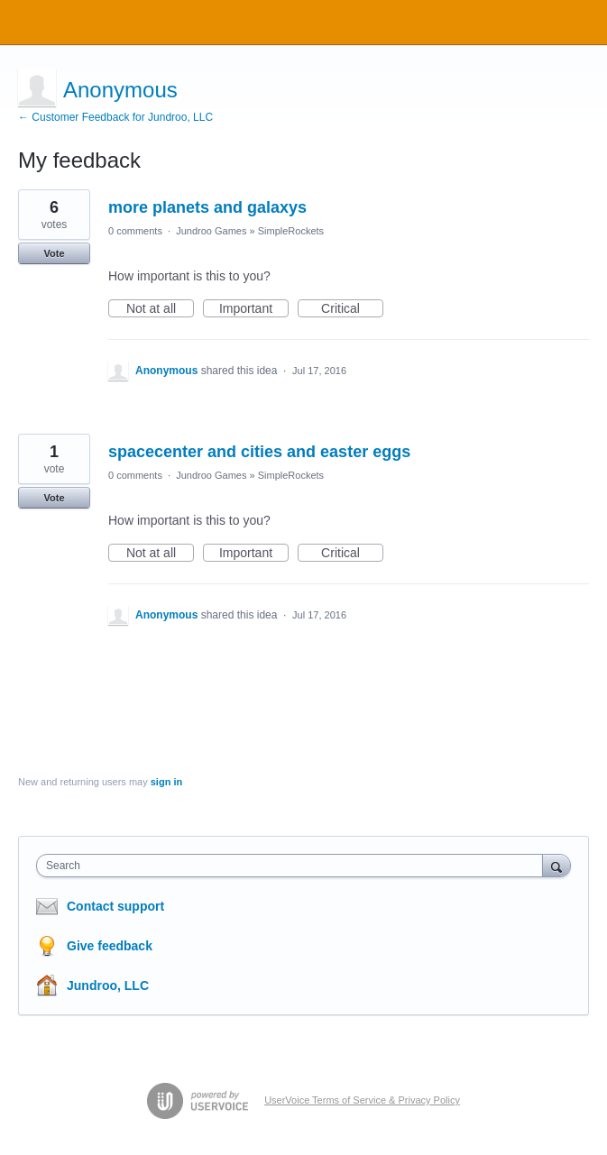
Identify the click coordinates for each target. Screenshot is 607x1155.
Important (254, 309)
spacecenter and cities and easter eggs (259, 452)
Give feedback (109, 946)
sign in (166, 781)
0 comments (135, 230)
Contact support (115, 906)
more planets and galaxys (207, 207)
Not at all (160, 309)
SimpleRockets (291, 230)
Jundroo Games (211, 230)
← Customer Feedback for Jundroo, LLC (115, 117)
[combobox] (293, 865)
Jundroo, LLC (108, 985)
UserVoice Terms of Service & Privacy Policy (362, 1100)
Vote (53, 253)
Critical (352, 309)
